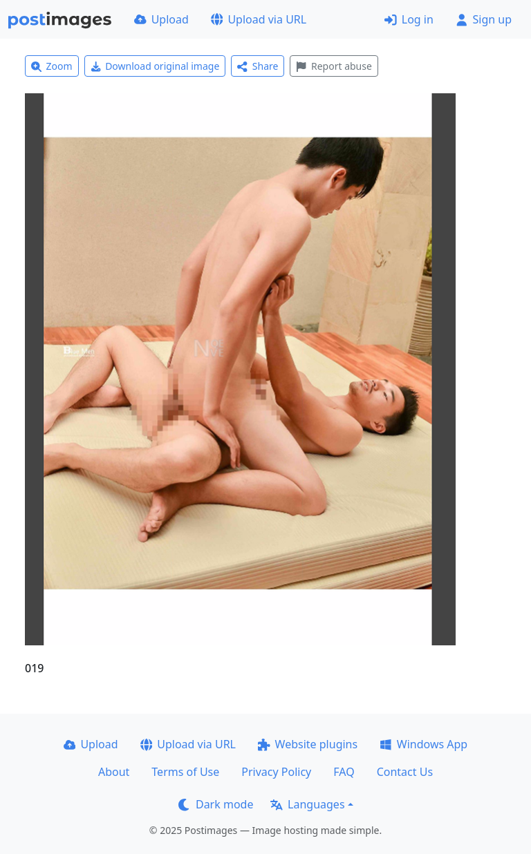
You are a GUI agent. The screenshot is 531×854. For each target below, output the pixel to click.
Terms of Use (185, 771)
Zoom (52, 66)
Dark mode (215, 804)
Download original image (155, 66)
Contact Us (405, 771)
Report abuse (333, 66)
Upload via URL (258, 19)
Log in (409, 19)
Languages (307, 804)
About (113, 771)
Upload (161, 19)
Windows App (423, 744)
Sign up (484, 19)
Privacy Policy (276, 771)
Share (257, 66)
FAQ (343, 771)
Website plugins (307, 744)
